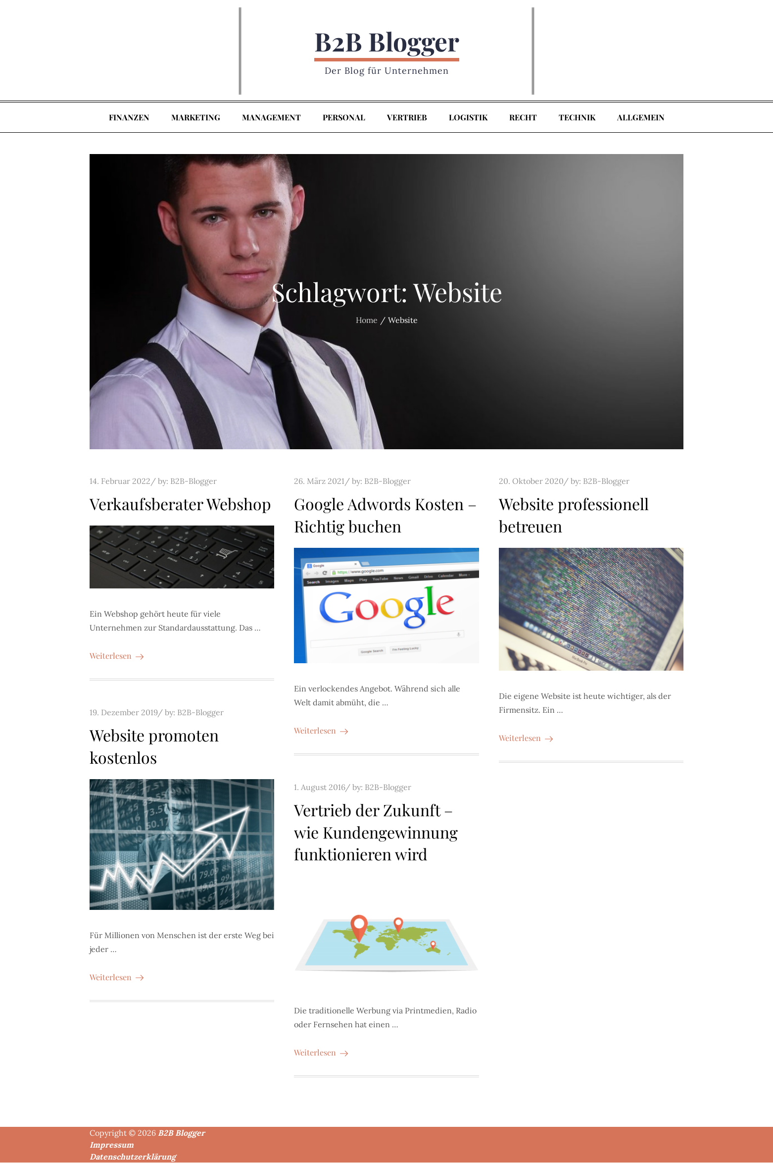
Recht (523, 117)
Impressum (112, 1145)
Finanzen (129, 117)
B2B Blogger (387, 41)
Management (271, 117)
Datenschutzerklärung (133, 1157)
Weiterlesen (117, 656)
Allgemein (641, 117)
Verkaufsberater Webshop (180, 504)
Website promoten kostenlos (154, 746)
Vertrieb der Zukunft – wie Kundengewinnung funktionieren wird (376, 832)
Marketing (195, 117)
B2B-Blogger (193, 481)
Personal (344, 117)
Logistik (468, 117)
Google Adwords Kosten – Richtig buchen (385, 515)
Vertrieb (407, 117)
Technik (577, 117)
